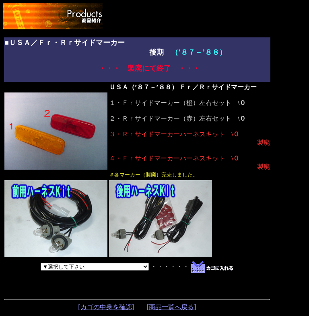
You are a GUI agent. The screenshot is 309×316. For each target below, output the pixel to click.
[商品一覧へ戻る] (171, 307)
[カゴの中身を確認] (106, 307)
